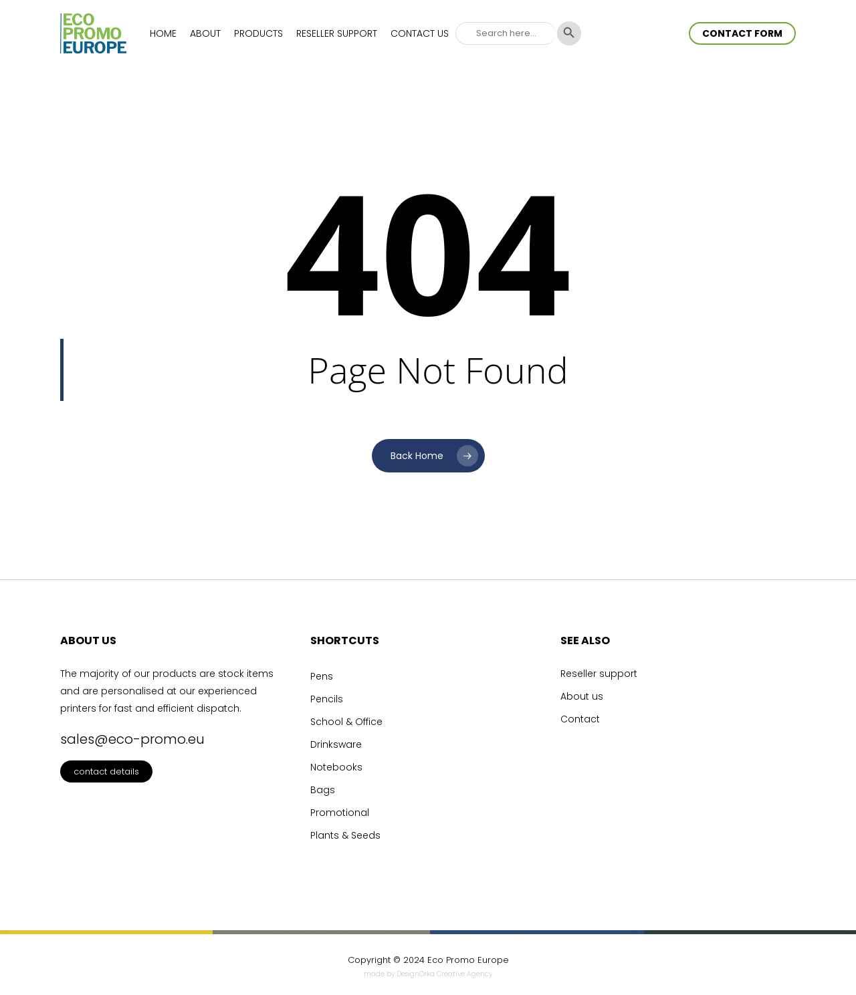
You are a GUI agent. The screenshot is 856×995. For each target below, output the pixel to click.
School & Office (346, 721)
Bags (322, 790)
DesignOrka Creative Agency (444, 974)
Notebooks (336, 767)
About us (581, 696)
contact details (106, 771)
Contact (580, 719)
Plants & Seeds (345, 835)
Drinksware (336, 744)
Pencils (326, 699)
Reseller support (598, 673)
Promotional (339, 812)
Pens (321, 676)
